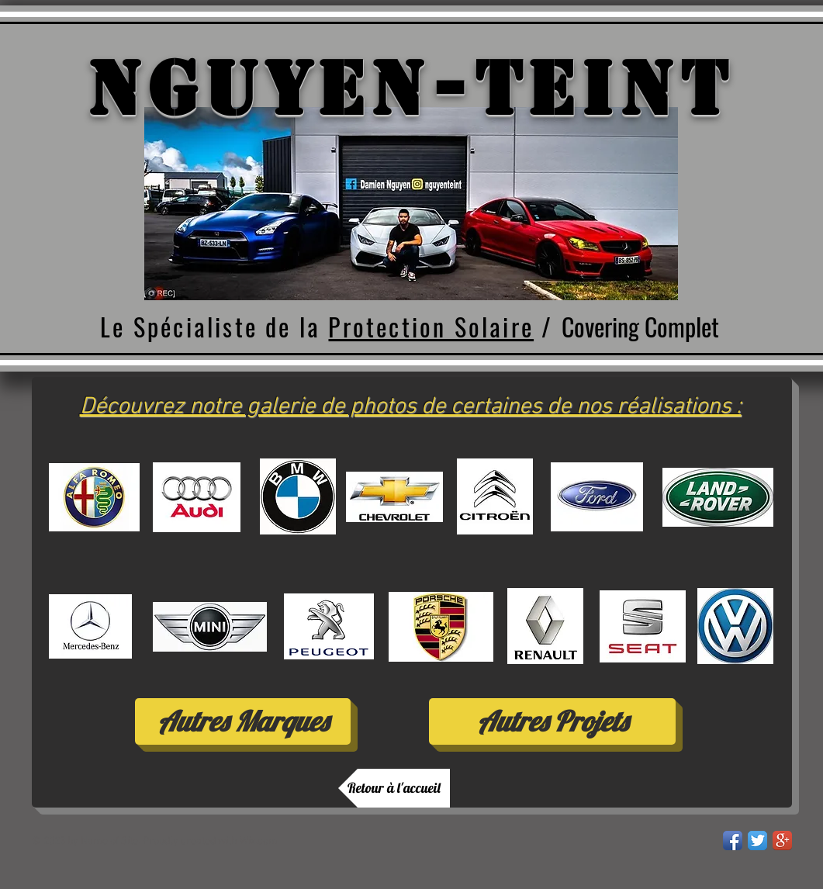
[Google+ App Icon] (782, 840)
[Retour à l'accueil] (394, 788)
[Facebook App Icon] (732, 840)
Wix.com (259, 841)
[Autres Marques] (243, 721)
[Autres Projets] (552, 721)
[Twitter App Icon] (757, 840)
